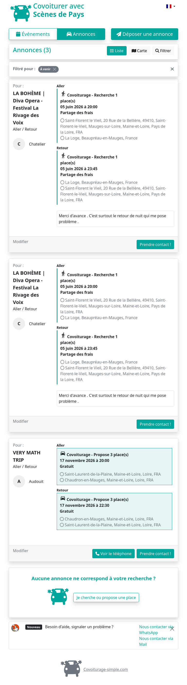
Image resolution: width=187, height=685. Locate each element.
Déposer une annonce (144, 34)
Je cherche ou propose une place (106, 597)
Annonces (81, 34)
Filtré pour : (24, 68)
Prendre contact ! (155, 244)
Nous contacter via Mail (156, 641)
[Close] (54, 69)
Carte (139, 50)
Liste (116, 50)
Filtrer (163, 50)
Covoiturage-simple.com (93, 669)
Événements (33, 34)
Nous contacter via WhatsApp (156, 629)
